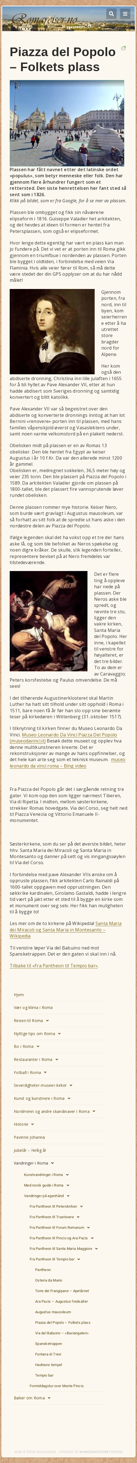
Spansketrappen (48, 1344)
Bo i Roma (28, 1046)
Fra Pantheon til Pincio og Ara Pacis (63, 1238)
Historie (25, 1124)
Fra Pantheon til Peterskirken (58, 1207)
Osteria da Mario (48, 1280)
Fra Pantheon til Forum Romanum (61, 1228)
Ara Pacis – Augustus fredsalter (61, 1301)
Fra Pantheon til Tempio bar (56, 1259)
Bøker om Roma (33, 1398)
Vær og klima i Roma (33, 1007)
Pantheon (43, 1270)
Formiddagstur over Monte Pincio (57, 1386)
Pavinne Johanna (29, 1137)
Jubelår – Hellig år (30, 1150)
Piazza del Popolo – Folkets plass (63, 1322)
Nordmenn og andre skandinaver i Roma (56, 1111)
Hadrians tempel (48, 1365)
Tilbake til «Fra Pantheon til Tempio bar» (54, 966)
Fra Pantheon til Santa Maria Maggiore (65, 1249)
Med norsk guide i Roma (48, 1185)
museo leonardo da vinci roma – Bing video (67, 762)
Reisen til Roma (33, 1021)
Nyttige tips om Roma (39, 1034)
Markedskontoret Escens (101, 1452)
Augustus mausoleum (53, 1312)
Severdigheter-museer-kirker (44, 1085)
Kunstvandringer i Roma (48, 1175)
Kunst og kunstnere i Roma (43, 1098)
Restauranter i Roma (37, 1060)
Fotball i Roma (32, 1072)
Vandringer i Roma (35, 1163)
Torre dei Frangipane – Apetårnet (62, 1291)
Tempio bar (44, 1375)
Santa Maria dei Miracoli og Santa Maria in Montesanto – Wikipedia (66, 929)
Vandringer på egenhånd (48, 1196)
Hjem (19, 994)
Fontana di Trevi (48, 1354)
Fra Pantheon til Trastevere (56, 1217)
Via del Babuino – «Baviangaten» (62, 1333)
